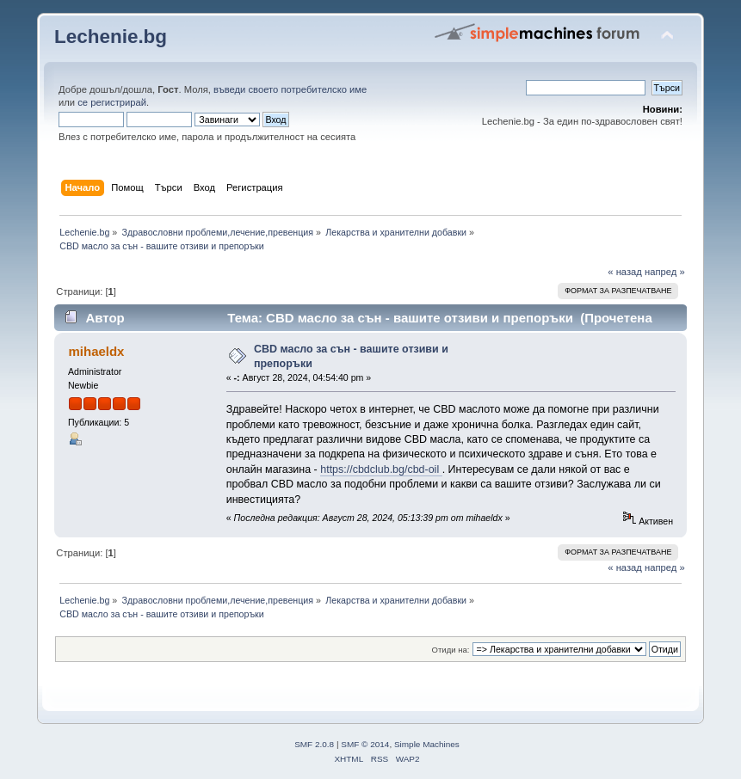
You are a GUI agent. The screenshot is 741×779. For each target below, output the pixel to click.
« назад (625, 272)
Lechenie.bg (110, 36)
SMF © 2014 (365, 744)
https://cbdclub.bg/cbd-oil (381, 469)
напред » (665, 272)
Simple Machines (427, 744)
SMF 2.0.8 (314, 744)
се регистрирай (111, 102)
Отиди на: (451, 649)
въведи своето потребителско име (290, 89)
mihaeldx (97, 351)
